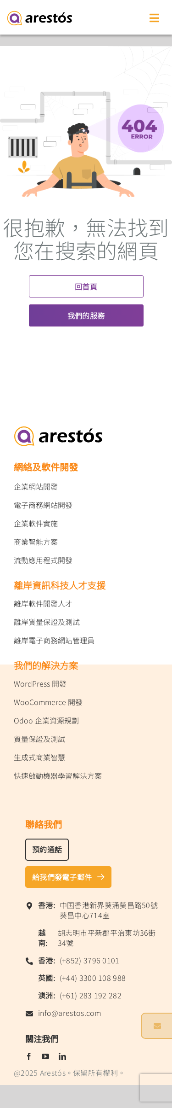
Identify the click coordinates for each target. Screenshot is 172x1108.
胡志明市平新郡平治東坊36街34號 (107, 937)
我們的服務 (86, 315)
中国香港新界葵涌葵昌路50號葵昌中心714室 (109, 910)
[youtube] (45, 1056)
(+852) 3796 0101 (90, 960)
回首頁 (86, 286)
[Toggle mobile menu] (155, 17)
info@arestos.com (69, 1013)
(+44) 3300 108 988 (93, 978)
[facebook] (29, 1056)
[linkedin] (62, 1056)
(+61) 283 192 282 (91, 995)
